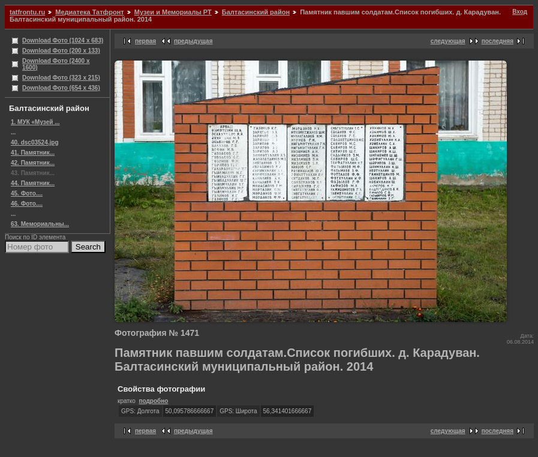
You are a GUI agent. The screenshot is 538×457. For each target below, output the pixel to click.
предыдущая (193, 41)
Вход (519, 11)
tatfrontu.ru (27, 12)
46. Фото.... (27, 203)
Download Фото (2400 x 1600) (56, 64)
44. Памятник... (33, 183)
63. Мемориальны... (40, 224)
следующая (448, 41)
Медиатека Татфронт (89, 12)
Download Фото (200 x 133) (61, 50)
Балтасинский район (256, 12)
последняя (497, 41)
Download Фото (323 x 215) (61, 77)
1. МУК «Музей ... (35, 122)
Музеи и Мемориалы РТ (173, 12)
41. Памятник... (33, 152)
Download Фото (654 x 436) (61, 88)
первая (145, 41)
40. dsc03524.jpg (35, 142)
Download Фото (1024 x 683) (62, 40)
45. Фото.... (27, 193)
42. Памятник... (33, 163)
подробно (153, 401)
